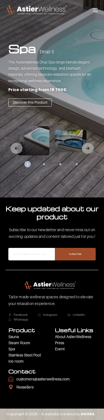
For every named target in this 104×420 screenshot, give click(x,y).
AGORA (87, 414)
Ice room (16, 361)
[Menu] (95, 10)
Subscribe (75, 254)
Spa (11, 348)
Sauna (13, 336)
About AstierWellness (73, 336)
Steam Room (19, 342)
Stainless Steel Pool (24, 355)
